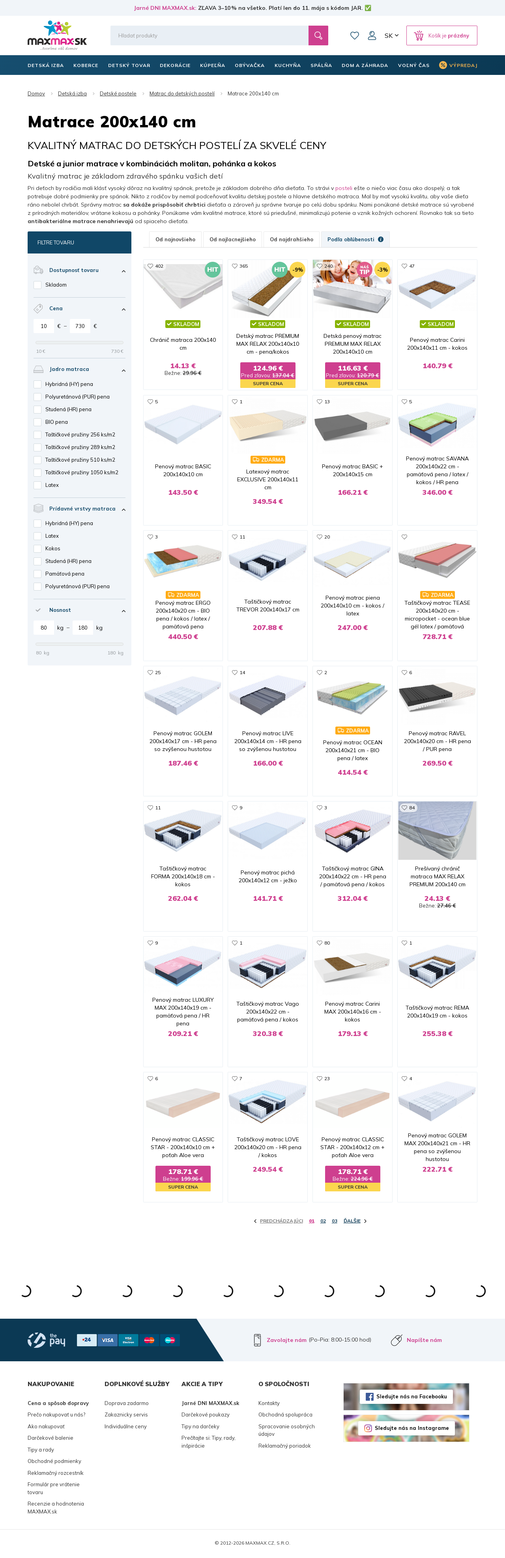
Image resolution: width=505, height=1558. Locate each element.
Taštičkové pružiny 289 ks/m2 (80, 447)
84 (412, 808)
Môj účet (372, 35)
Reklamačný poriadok (284, 1447)
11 (242, 537)
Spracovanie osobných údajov (286, 1431)
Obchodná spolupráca (285, 1416)
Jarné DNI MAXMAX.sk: (165, 7)
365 (243, 266)
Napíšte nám (424, 1341)
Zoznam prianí (354, 35)
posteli (343, 188)
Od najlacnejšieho (232, 239)
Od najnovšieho (175, 239)
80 (327, 944)
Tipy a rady (41, 1451)
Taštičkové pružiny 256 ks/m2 (80, 434)
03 (334, 1222)
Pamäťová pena (64, 573)
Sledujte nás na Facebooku (411, 1398)
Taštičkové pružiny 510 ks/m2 (80, 460)
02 (323, 1222)
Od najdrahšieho (291, 239)
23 (327, 1080)
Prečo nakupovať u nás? (56, 1416)
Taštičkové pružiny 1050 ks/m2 (81, 472)
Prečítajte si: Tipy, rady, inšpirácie (208, 1443)
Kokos (52, 548)
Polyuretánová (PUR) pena (77, 396)
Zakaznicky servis (126, 1416)
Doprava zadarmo (127, 1404)
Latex (52, 485)
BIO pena (56, 422)
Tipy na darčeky (200, 1427)
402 (159, 266)
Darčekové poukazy (205, 1416)
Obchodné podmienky (54, 1462)
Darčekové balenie (50, 1439)
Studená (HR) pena (68, 409)
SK (389, 35)
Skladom (56, 284)
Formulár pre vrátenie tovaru (54, 1490)
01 (311, 1222)
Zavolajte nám (287, 1341)
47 (412, 266)
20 (327, 537)
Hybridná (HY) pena (69, 384)
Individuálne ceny (126, 1427)
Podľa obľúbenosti (355, 239)
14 (242, 673)
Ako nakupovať (46, 1427)
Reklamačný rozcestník (56, 1474)
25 (158, 673)
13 (327, 401)
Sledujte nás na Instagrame (412, 1429)
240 (328, 266)
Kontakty (269, 1404)
